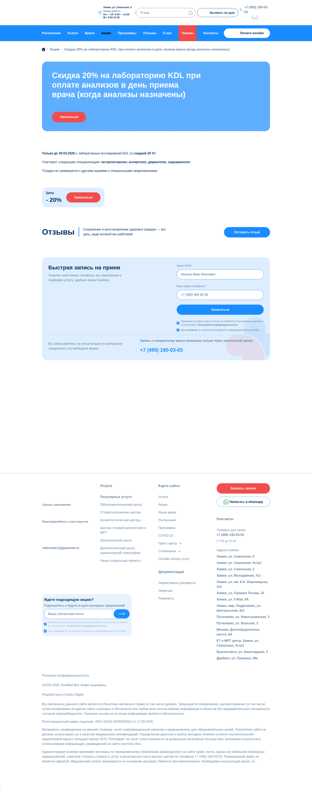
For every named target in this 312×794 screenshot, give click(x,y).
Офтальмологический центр (121, 505)
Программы (127, 32)
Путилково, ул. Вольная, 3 (237, 625)
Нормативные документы (177, 584)
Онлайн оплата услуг (174, 560)
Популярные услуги (116, 498)
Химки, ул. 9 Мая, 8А (233, 601)
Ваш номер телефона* (191, 286)
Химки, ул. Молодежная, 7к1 (239, 578)
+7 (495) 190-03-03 (257, 9)
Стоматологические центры (120, 513)
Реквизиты (166, 599)
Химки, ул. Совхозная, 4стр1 (239, 565)
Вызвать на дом (218, 13)
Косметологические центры (120, 521)
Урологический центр (116, 541)
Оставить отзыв (247, 232)
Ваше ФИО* (184, 265)
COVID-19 (165, 536)
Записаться (71, 116)
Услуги (72, 32)
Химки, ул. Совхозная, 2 (235, 571)
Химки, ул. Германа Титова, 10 (240, 595)
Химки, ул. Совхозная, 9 (235, 559)
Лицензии (165, 591)
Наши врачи (167, 513)
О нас (167, 32)
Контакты (210, 32)
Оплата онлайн (247, 32)
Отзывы (149, 32)
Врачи (90, 32)
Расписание (51, 32)
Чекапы (187, 32)
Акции (162, 505)
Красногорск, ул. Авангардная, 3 (242, 654)
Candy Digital (73, 697)
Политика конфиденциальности (65, 678)
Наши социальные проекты (120, 561)
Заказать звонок (243, 489)
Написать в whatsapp (243, 503)
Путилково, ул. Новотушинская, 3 (243, 619)
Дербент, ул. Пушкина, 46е (237, 660)
